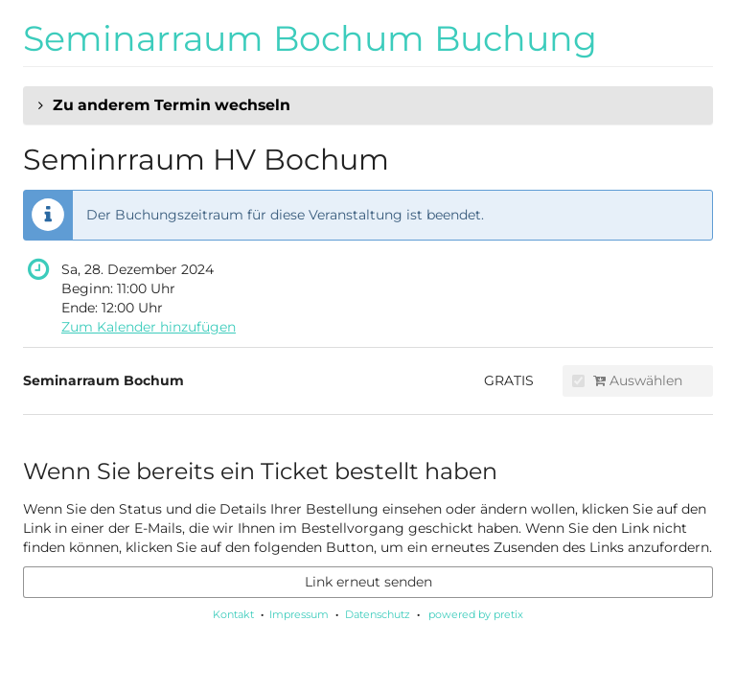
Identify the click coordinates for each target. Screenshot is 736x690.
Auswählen (627, 380)
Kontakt (233, 614)
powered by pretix (475, 614)
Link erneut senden (368, 581)
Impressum (299, 614)
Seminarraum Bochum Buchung (310, 38)
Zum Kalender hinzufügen (148, 326)
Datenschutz (377, 614)
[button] (368, 105)
